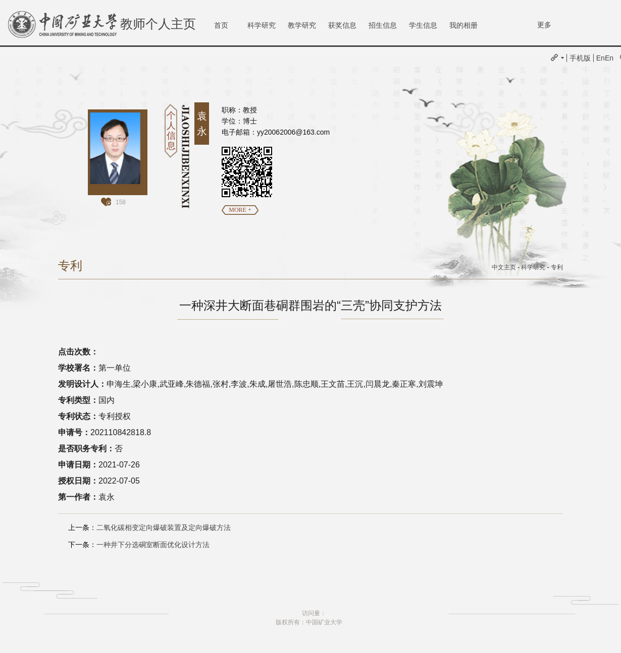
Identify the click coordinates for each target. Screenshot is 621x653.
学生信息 (423, 25)
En (600, 58)
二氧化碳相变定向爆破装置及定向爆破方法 (163, 527)
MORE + (240, 209)
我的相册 (463, 25)
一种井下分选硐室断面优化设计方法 (153, 545)
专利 (557, 267)
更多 (544, 25)
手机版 (580, 58)
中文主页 (504, 267)
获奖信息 (342, 25)
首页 (221, 25)
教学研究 (302, 25)
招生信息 (383, 25)
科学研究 (261, 25)
